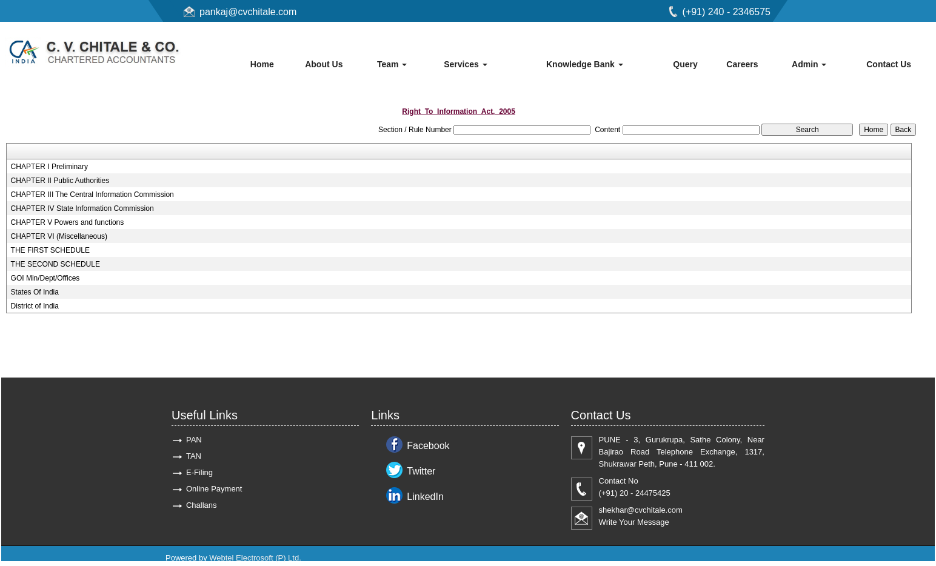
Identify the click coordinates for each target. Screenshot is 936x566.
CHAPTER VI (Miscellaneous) (59, 236)
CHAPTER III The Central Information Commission (92, 194)
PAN (194, 439)
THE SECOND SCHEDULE (55, 264)
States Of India (35, 292)
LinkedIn (425, 496)
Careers (742, 64)
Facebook (428, 446)
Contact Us (888, 64)
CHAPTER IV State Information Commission (82, 208)
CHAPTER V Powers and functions (67, 222)
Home (262, 64)
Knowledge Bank (584, 64)
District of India (35, 306)
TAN (193, 456)
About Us (324, 64)
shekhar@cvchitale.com (641, 509)
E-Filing (199, 472)
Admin (809, 64)
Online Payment (214, 488)
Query (685, 64)
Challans (201, 505)
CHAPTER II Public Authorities (60, 180)
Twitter (421, 471)
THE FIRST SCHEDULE (50, 250)
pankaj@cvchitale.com (247, 12)
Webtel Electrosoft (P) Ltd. (255, 557)
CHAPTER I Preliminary (49, 166)
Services (465, 64)
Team (392, 64)
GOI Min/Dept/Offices (45, 278)
